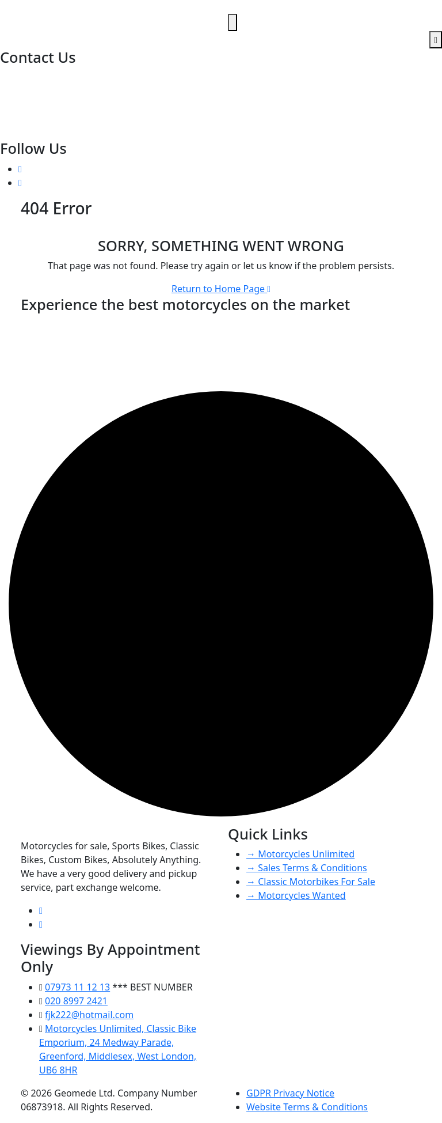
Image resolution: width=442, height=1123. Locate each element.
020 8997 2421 (32, 77)
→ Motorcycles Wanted (296, 895)
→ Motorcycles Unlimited (300, 854)
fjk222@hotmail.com (45, 105)
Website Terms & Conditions (307, 1107)
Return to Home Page (221, 288)
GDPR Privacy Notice (290, 1093)
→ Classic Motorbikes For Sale (310, 881)
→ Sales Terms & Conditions (306, 867)
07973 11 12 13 (33, 91)
